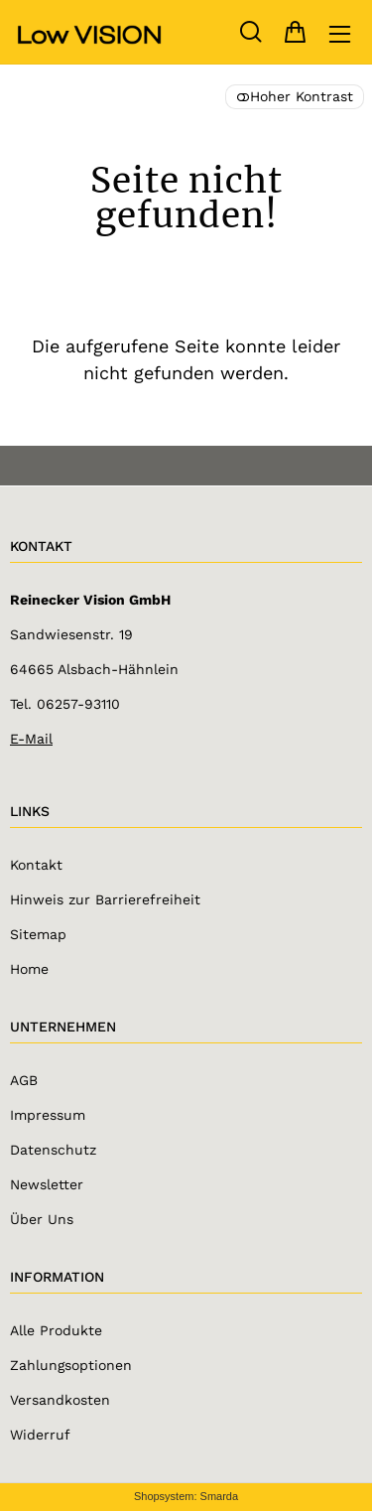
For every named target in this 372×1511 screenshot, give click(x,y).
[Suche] (250, 32)
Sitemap (38, 934)
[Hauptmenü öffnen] (339, 34)
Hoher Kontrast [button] (294, 96)
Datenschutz (53, 1150)
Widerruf (40, 1434)
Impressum (47, 1115)
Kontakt (36, 865)
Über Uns (41, 1219)
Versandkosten (60, 1400)
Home (29, 969)
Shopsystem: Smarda (186, 1496)
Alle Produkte (56, 1330)
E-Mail (31, 739)
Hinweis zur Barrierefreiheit (105, 899)
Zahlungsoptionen (71, 1365)
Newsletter (46, 1184)
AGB (24, 1080)
